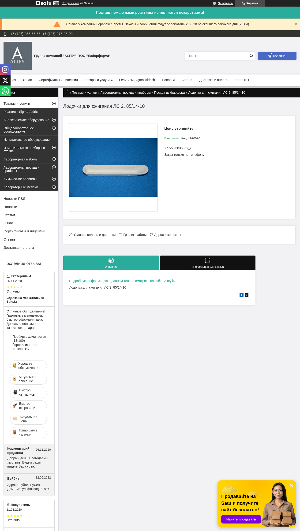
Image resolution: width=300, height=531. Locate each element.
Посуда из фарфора (169, 92)
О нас (27, 80)
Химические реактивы (20, 179)
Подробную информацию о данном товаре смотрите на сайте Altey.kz (122, 281)
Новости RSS (14, 199)
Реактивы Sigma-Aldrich (137, 80)
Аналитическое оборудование (26, 120)
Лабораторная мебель (21, 159)
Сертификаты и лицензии (58, 80)
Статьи (187, 80)
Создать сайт (70, 3)
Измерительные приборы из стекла (25, 149)
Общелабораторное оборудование (19, 129)
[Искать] (251, 56)
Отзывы (10, 239)
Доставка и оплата (213, 80)
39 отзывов (225, 3)
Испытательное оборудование (27, 139)
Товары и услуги (97, 80)
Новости (168, 80)
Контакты (242, 80)
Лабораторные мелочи (21, 187)
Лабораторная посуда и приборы (126, 92)
